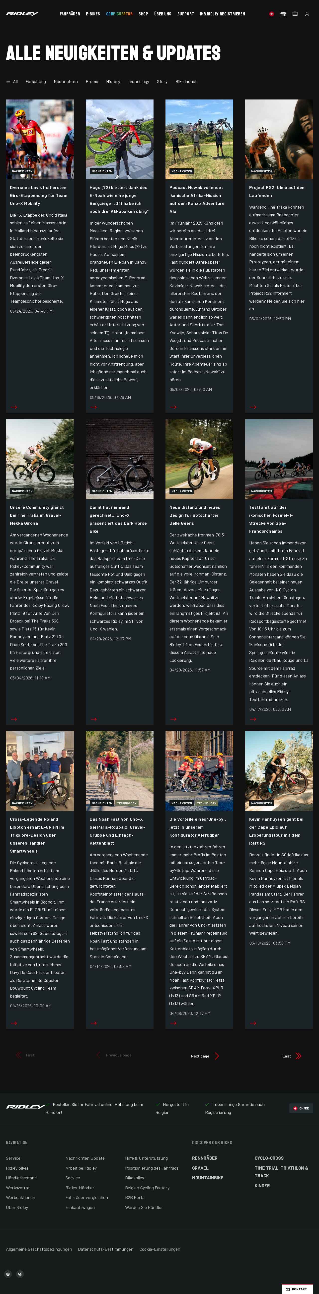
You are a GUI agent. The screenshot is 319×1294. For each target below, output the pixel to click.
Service (13, 1158)
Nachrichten (66, 81)
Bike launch (186, 81)
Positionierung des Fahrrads (152, 1168)
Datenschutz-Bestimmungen (105, 1249)
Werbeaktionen (20, 1197)
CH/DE (301, 1108)
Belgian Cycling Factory (147, 1187)
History (113, 81)
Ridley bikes (17, 1168)
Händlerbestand (21, 1177)
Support (185, 14)
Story (162, 81)
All (12, 81)
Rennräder (205, 1158)
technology (138, 81)
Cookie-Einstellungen (159, 1249)
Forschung (36, 81)
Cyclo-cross (269, 1158)
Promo (92, 81)
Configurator (119, 14)
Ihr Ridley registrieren (222, 14)
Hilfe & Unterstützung (146, 1158)
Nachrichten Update (85, 1158)
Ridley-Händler (80, 1187)
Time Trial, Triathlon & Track (281, 1172)
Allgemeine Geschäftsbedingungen (39, 1249)
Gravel (200, 1168)
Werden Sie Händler (144, 1207)
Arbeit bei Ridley (81, 1168)
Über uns (162, 14)
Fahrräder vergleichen (87, 1197)
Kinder (262, 1185)
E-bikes (93, 14)
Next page (206, 1056)
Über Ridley (17, 1207)
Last (293, 1056)
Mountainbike (208, 1177)
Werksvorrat (18, 1187)
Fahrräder (70, 14)
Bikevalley (134, 1177)
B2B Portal (135, 1197)
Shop (143, 14)
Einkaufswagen (80, 1207)
